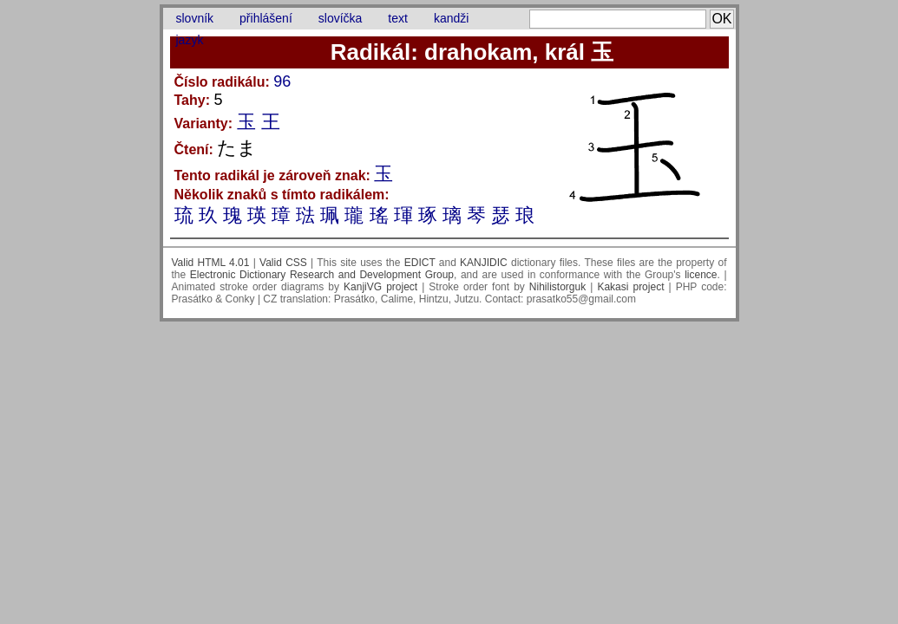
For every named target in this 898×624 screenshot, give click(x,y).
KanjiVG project (380, 287)
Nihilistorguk (557, 287)
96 (282, 81)
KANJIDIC (484, 263)
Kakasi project (630, 287)
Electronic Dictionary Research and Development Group (322, 275)
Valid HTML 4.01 (211, 263)
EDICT (420, 263)
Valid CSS (283, 263)
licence (701, 275)
